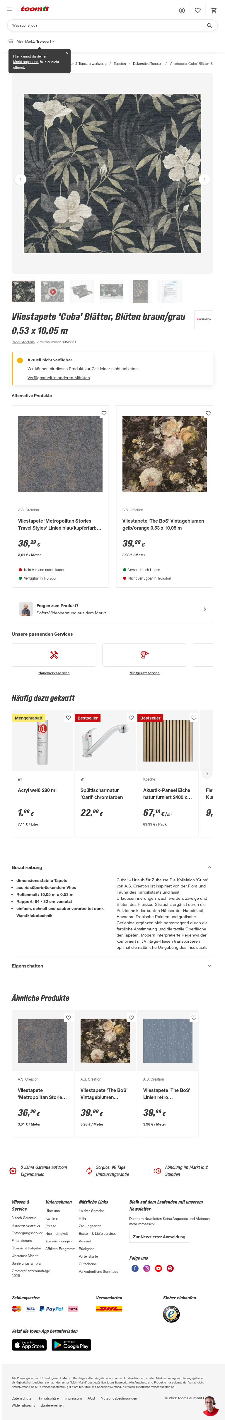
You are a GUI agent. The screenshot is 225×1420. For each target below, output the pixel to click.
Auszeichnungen (58, 1241)
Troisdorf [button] (45, 41)
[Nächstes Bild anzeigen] (204, 179)
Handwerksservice (26, 1225)
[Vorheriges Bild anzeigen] (20, 179)
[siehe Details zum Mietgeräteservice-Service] (144, 659)
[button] (182, 10)
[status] (197, 10)
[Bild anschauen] (112, 173)
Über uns (52, 1210)
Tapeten (120, 63)
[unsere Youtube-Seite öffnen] (158, 1270)
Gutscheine (88, 1263)
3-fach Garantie (24, 1217)
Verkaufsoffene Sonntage (98, 1271)
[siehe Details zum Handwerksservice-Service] (54, 659)
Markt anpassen (25, 62)
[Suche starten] (209, 25)
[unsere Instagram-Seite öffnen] (146, 1270)
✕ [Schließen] (66, 53)
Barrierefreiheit (52, 1405)
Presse (50, 1225)
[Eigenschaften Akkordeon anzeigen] (112, 965)
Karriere (51, 1218)
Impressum (73, 1398)
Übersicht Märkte (25, 1255)
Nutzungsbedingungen (119, 1398)
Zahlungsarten (90, 1225)
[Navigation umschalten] (8, 9)
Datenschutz (21, 1398)
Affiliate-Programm (60, 1248)
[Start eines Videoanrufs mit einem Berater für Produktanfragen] (112, 609)
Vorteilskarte (88, 1256)
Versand (85, 1241)
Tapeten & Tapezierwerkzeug (84, 63)
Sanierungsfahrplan (27, 1263)
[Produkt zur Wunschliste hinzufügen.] (104, 413)
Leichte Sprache (91, 1210)
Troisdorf (51, 578)
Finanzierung (22, 1240)
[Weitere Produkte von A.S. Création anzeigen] (200, 327)
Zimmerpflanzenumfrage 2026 (28, 1273)
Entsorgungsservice (27, 1232)
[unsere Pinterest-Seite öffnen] (170, 1270)
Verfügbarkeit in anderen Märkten (59, 377)
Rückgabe (86, 1248)
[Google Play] (71, 1349)
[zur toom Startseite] (35, 9)
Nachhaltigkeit (56, 1233)
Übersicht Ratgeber (27, 1248)
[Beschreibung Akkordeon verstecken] (112, 867)
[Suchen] (108, 25)
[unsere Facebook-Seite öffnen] (135, 1270)
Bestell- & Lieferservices (97, 1233)
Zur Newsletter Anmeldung (159, 1236)
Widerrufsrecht (23, 1405)
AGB (91, 1398)
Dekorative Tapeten (148, 63)
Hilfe (82, 1218)
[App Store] (29, 1349)
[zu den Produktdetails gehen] (23, 341)
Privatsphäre (49, 1398)
